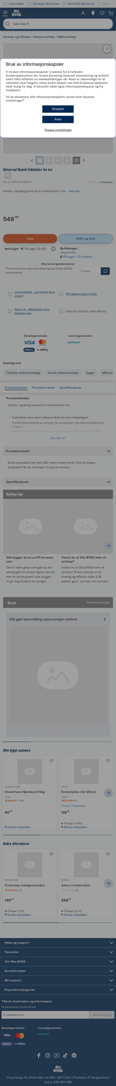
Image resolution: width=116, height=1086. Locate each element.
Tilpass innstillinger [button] (58, 130)
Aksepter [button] (58, 109)
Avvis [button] (58, 119)
